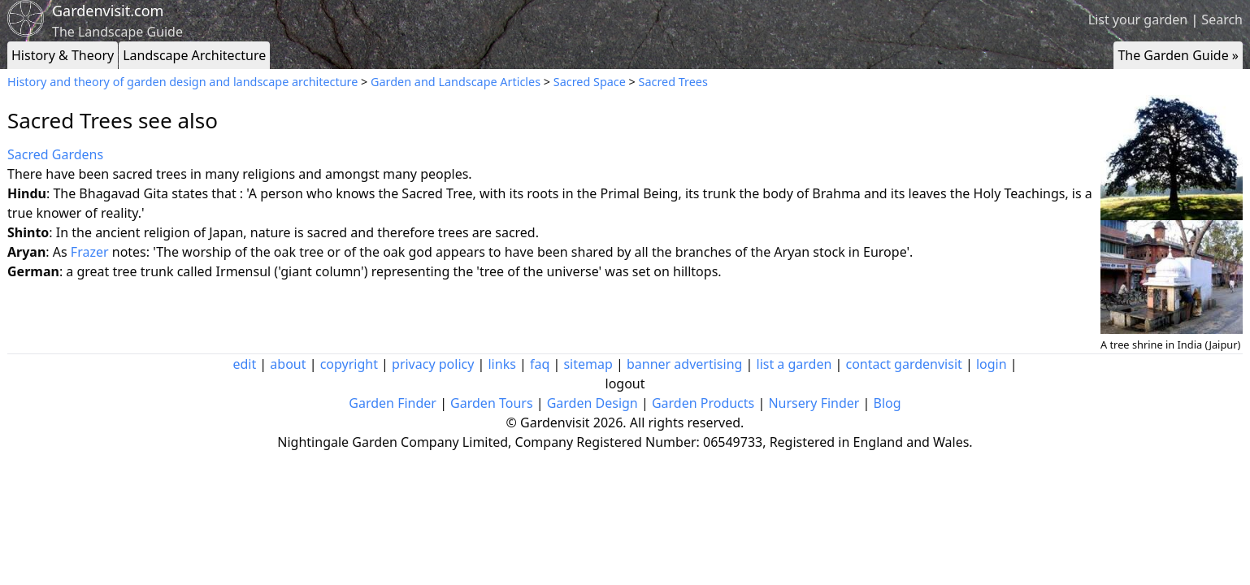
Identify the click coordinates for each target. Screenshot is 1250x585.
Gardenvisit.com (107, 10)
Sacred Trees (673, 81)
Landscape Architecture (194, 55)
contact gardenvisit (904, 364)
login (991, 364)
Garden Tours (491, 403)
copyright (349, 364)
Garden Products (703, 403)
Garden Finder (392, 403)
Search (1222, 19)
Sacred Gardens (55, 154)
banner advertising (684, 364)
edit (244, 364)
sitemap (587, 364)
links (501, 364)
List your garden (1137, 19)
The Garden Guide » (1178, 55)
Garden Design (592, 403)
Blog (887, 403)
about (288, 364)
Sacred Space (589, 81)
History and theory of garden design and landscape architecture (182, 81)
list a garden (794, 364)
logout (625, 383)
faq (539, 364)
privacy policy (433, 364)
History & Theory (62, 55)
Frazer (90, 252)
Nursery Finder (813, 403)
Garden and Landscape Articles (455, 81)
